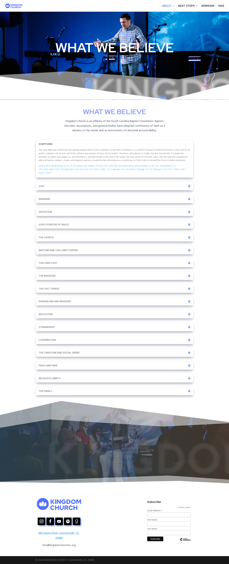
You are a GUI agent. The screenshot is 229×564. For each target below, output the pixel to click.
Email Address (154, 510)
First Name (152, 520)
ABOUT (167, 6)
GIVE (221, 6)
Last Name (152, 528)
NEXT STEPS (186, 6)
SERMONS (207, 6)
